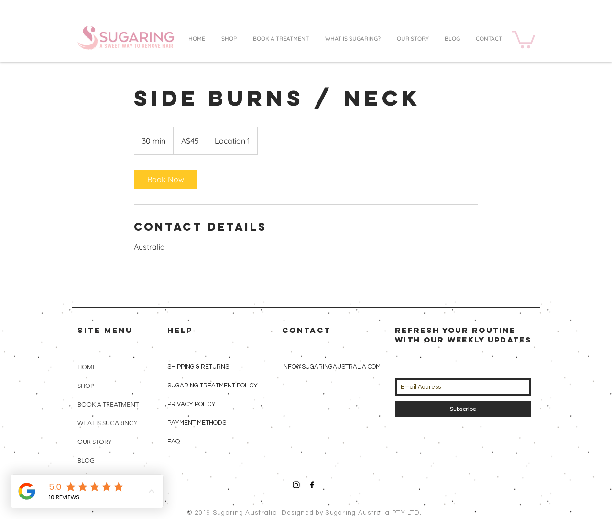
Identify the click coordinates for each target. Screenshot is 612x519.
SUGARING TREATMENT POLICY (212, 385)
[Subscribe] (463, 409)
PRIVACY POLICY (192, 404)
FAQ (173, 441)
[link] (165, 179)
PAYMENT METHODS (196, 423)
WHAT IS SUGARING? (107, 423)
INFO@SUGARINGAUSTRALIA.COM (331, 367)
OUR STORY (94, 441)
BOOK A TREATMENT (108, 404)
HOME (87, 367)
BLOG (86, 460)
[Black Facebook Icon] (312, 484)
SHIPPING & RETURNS (198, 367)
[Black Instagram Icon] (296, 484)
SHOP (85, 385)
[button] (523, 38)
